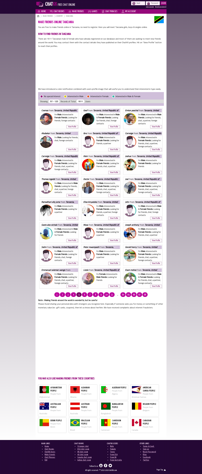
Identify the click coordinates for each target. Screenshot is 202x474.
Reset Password (149, 452)
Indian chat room (84, 460)
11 (112, 295)
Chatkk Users (50, 452)
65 (128, 295)
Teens (112, 452)
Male (112, 446)
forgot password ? (160, 7)
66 (134, 295)
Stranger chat (83, 446)
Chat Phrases (50, 457)
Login (163, 3)
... (118, 295)
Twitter (146, 460)
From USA (114, 455)
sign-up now (150, 7)
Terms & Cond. (148, 446)
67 (139, 295)
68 (145, 295)
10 (106, 295)
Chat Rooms (49, 449)
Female (113, 449)
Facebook (147, 457)
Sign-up (146, 449)
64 (123, 295)
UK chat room (82, 452)
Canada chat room (84, 457)
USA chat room (83, 449)
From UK (113, 457)
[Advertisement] (101, 67)
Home (47, 446)
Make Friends (48, 16)
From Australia (116, 460)
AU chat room (82, 455)
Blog (145, 455)
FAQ (46, 460)
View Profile (72, 127)
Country (59, 16)
